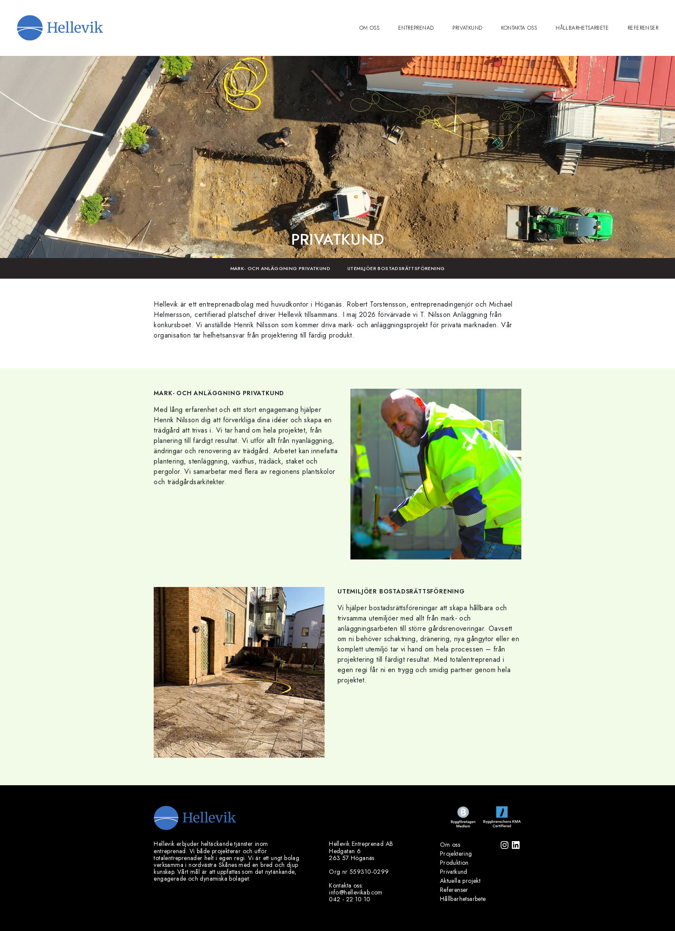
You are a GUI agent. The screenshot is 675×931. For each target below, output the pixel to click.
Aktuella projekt (460, 880)
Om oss (369, 28)
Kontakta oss (519, 28)
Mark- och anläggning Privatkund (280, 268)
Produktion (454, 862)
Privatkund (467, 28)
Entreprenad (415, 28)
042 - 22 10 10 (350, 899)
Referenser (643, 28)
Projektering (456, 853)
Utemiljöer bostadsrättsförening (396, 268)
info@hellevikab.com (356, 892)
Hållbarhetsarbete (582, 28)
